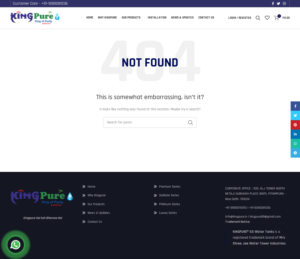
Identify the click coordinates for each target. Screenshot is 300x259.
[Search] (258, 17)
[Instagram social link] (284, 3)
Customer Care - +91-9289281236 (45, 3)
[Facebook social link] (272, 3)
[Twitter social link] (278, 3)
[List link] (114, 186)
